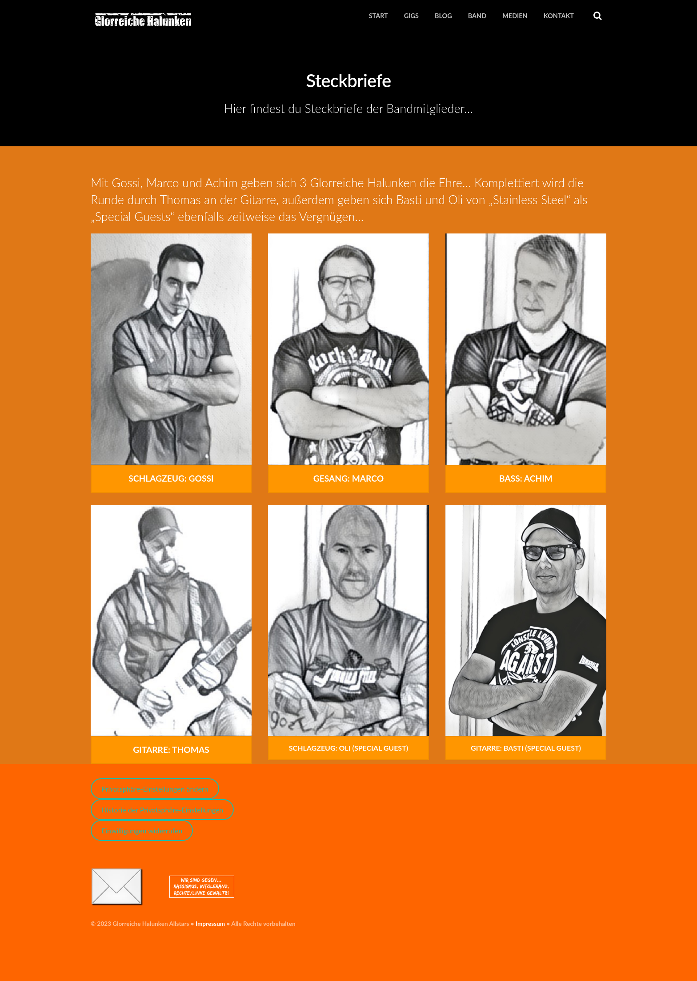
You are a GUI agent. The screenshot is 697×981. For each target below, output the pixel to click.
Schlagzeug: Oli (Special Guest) (348, 748)
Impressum (210, 923)
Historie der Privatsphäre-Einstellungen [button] (162, 810)
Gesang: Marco (348, 479)
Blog (443, 16)
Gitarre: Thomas (171, 750)
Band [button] (477, 16)
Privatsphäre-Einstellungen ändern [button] (154, 789)
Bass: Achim (526, 479)
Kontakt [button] (559, 16)
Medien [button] (514, 16)
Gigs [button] (411, 16)
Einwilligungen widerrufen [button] (141, 831)
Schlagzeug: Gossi (170, 479)
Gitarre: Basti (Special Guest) (526, 748)
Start (378, 16)
